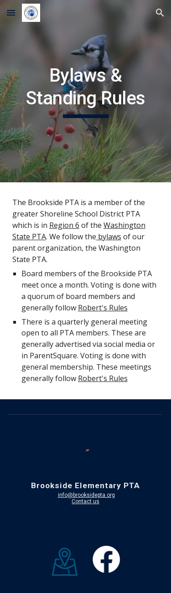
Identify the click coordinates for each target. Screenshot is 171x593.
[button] (11, 12)
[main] (86, 91)
